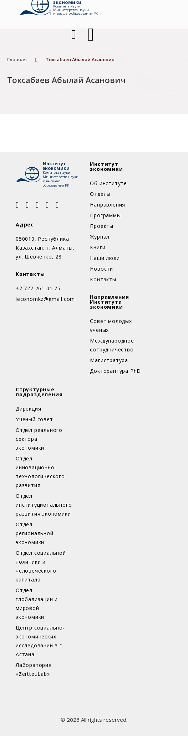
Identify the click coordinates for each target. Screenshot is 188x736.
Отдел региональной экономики (35, 533)
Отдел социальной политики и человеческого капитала (41, 566)
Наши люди (105, 258)
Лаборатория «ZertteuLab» (34, 669)
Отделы (100, 193)
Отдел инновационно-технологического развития (40, 472)
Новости (101, 268)
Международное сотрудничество (112, 345)
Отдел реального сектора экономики (39, 439)
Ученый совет (34, 419)
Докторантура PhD (115, 370)
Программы (105, 215)
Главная (17, 59)
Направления (107, 204)
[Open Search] (73, 34)
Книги (97, 247)
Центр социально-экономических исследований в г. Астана (40, 641)
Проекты (101, 226)
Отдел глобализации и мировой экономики (37, 603)
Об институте (108, 183)
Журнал (100, 236)
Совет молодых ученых (111, 325)
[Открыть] (90, 34)
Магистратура (109, 360)
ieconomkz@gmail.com (45, 299)
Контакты (103, 279)
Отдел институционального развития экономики (41, 504)
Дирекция (28, 408)
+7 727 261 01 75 (38, 288)
